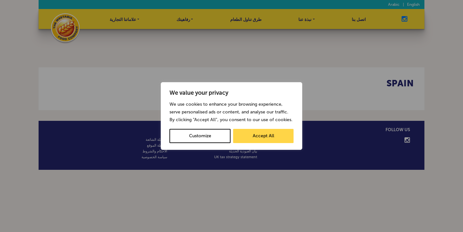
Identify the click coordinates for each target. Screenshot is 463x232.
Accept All (263, 136)
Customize (200, 136)
